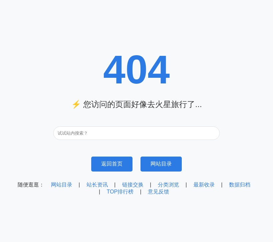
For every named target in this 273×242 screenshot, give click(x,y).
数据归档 (239, 184)
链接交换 (132, 184)
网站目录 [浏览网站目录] (161, 164)
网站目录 (61, 184)
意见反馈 (158, 191)
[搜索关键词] (136, 133)
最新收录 (204, 184)
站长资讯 (97, 184)
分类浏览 (168, 184)
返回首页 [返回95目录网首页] (112, 164)
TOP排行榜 (120, 191)
